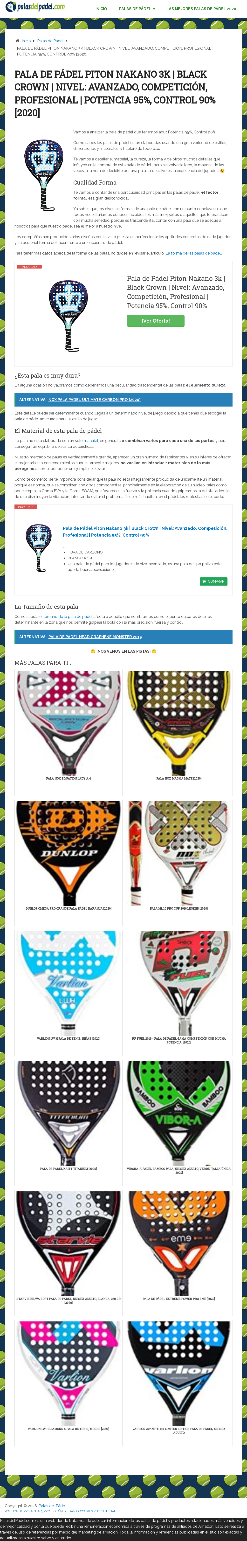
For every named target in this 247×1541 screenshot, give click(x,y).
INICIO (101, 9)
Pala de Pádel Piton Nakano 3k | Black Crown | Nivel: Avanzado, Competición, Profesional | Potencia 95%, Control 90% (145, 532)
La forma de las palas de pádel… (193, 253)
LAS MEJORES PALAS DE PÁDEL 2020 (201, 9)
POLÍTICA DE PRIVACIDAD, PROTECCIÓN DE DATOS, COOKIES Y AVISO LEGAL (60, 1511)
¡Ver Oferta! (156, 321)
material (91, 440)
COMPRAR (216, 581)
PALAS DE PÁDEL (135, 9)
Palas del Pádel (52, 1506)
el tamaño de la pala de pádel (65, 616)
